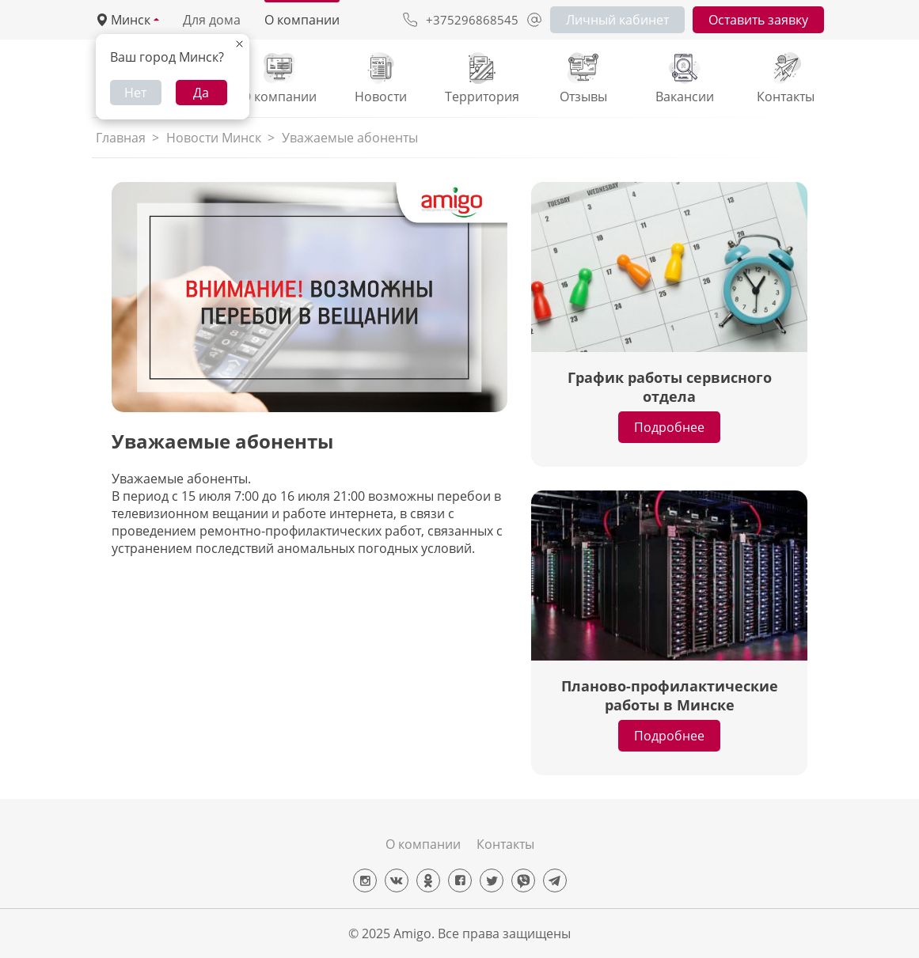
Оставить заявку (758, 19)
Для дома (212, 19)
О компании (302, 19)
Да (201, 92)
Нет (135, 92)
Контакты (505, 844)
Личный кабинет (617, 19)
